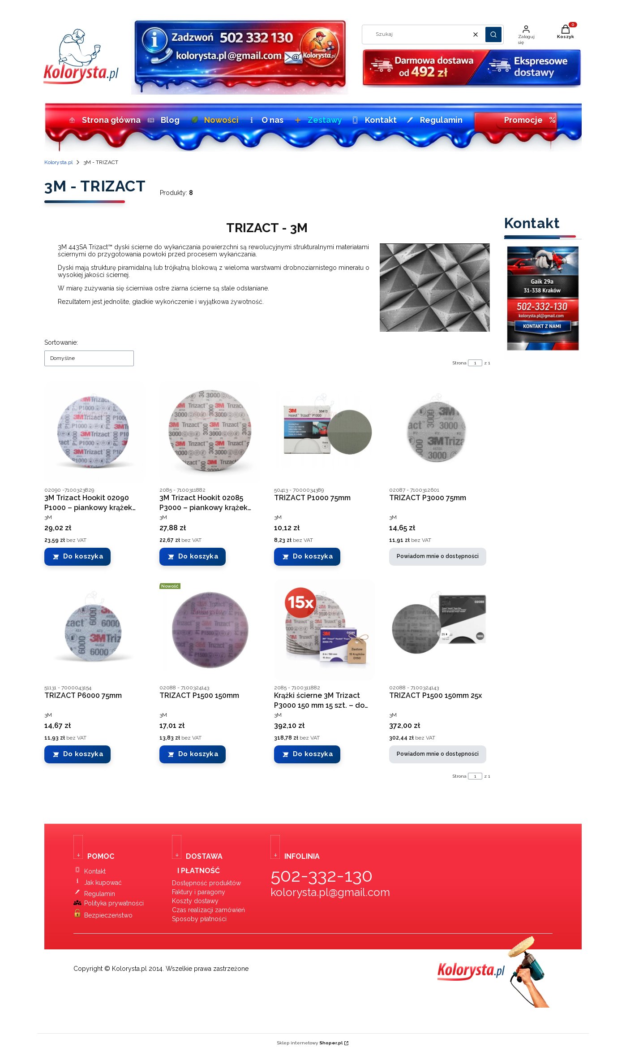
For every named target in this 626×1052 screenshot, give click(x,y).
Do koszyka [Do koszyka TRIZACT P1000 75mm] (313, 556)
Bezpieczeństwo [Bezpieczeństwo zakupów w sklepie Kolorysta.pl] (108, 915)
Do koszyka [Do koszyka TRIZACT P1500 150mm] (198, 754)
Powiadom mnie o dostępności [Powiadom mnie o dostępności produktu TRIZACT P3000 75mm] (438, 556)
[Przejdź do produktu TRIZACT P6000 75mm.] (94, 630)
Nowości (213, 120)
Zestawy (316, 120)
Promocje (530, 120)
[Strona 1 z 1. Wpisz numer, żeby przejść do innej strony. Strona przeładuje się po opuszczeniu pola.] (475, 362)
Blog (163, 120)
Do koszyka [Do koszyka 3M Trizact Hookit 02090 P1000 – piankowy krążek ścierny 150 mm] (83, 556)
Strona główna (102, 120)
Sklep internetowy (310, 1042)
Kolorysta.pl (58, 162)
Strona (460, 362)
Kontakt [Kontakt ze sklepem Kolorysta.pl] (95, 871)
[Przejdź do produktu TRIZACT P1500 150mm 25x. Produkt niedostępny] (439, 630)
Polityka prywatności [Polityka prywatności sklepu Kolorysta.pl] (114, 903)
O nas (264, 120)
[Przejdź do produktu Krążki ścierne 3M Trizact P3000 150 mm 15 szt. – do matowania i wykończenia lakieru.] (324, 630)
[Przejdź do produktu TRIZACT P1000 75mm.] (324, 432)
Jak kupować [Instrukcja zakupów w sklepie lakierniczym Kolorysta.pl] (103, 882)
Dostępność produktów (206, 883)
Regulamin (432, 120)
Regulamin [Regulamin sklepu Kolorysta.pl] (99, 893)
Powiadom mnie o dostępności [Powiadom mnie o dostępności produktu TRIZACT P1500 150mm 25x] (438, 754)
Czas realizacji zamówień (208, 909)
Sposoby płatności (199, 918)
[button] (493, 34)
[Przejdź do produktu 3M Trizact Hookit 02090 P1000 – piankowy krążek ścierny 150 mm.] (94, 432)
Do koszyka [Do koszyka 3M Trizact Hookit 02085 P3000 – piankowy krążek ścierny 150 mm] (198, 556)
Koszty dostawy (195, 901)
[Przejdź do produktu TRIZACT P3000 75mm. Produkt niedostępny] (439, 432)
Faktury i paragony (198, 892)
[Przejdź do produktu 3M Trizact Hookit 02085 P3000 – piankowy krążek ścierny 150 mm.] (209, 432)
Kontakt (373, 120)
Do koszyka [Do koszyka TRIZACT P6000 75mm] (83, 754)
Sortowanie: (61, 342)
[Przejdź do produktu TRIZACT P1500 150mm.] (209, 630)
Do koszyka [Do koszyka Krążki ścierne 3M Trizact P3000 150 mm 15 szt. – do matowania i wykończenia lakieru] (313, 754)
